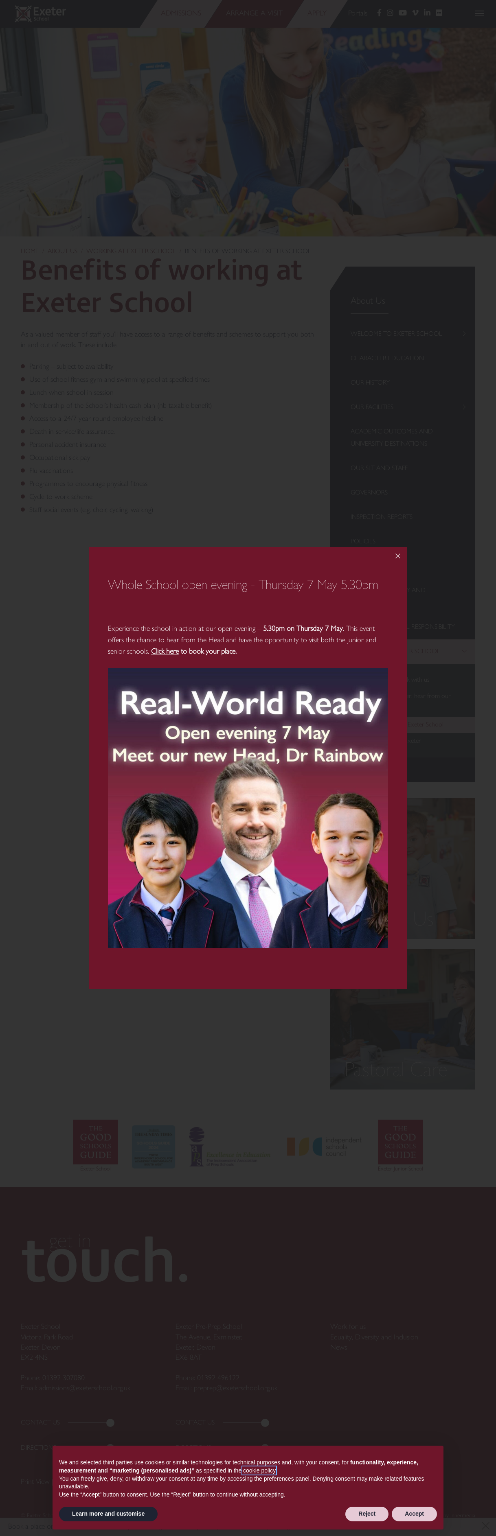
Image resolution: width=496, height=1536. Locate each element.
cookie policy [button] (259, 1470)
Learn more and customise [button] (108, 1513)
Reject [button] (366, 1513)
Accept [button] (414, 1513)
